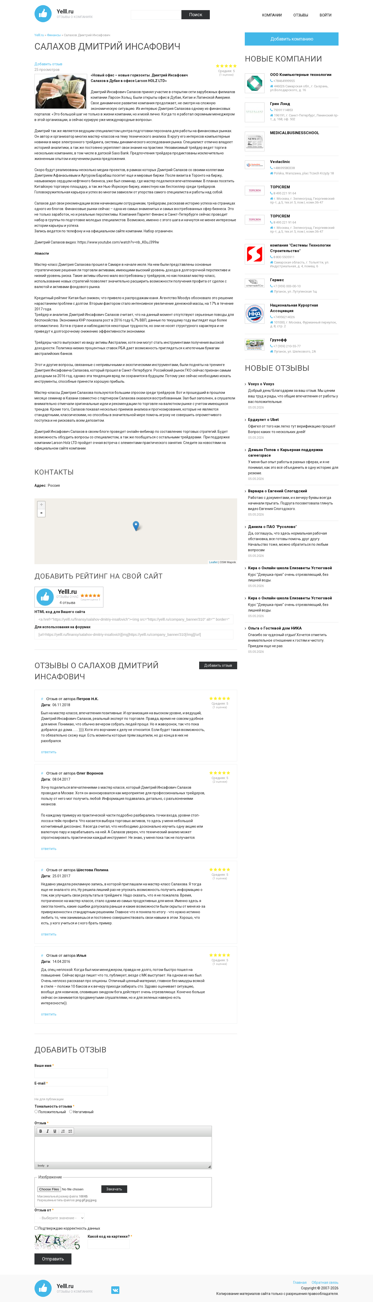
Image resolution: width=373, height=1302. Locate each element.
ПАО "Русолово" (282, 526)
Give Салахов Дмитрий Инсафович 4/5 (231, 66)
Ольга (253, 628)
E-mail (41, 1083)
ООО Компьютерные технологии (300, 74)
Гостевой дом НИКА (283, 628)
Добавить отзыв (48, 64)
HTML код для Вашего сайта (59, 612)
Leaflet (213, 562)
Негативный (83, 1112)
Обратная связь (325, 1282)
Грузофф (278, 340)
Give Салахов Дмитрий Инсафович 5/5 (235, 66)
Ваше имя (44, 1066)
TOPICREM (280, 187)
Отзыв (41, 1123)
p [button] (48, 1165)
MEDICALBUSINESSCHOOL (294, 133)
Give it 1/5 (211, 698)
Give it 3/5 (220, 698)
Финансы (54, 35)
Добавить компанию (291, 39)
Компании (272, 15)
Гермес (277, 280)
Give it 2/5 (215, 698)
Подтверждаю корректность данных (69, 1228)
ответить (49, 752)
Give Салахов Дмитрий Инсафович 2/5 (222, 66)
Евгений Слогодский (287, 491)
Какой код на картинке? (110, 1236)
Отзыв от (44, 1210)
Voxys (253, 384)
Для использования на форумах (62, 627)
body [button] (41, 1165)
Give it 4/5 (224, 698)
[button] (40, 1131)
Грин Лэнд (280, 103)
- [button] (41, 513)
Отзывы (300, 15)
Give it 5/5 (228, 698)
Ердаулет (257, 419)
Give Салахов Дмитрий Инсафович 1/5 (218, 66)
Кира (252, 568)
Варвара (256, 491)
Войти (325, 15)
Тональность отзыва (54, 1106)
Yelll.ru (65, 11)
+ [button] (41, 505)
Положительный (53, 1112)
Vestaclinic (280, 161)
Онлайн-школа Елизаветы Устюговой (297, 568)
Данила (255, 526)
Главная (300, 1282)
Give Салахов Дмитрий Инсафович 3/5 (226, 66)
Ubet (274, 419)
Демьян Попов (262, 449)
